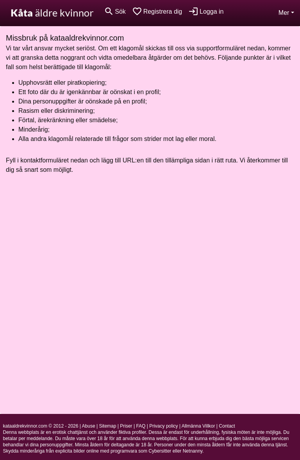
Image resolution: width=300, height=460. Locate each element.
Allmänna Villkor (198, 426)
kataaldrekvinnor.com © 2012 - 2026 (41, 426)
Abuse (88, 426)
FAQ (140, 426)
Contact (227, 426)
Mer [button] (284, 12)
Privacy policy (163, 426)
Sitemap (107, 426)
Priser (126, 426)
